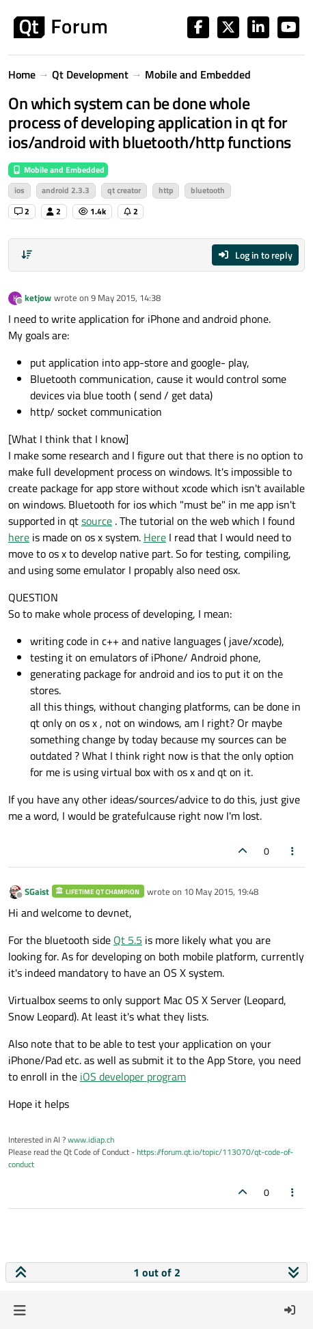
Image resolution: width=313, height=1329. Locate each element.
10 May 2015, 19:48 (221, 891)
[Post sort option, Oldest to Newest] (26, 254)
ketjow (38, 297)
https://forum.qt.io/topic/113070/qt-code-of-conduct (150, 1158)
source (96, 521)
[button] (19, 1310)
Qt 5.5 (127, 940)
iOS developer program (133, 1076)
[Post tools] (293, 850)
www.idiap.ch (91, 1139)
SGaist (37, 891)
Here (155, 537)
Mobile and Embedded (58, 169)
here (18, 537)
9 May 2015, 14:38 (126, 297)
